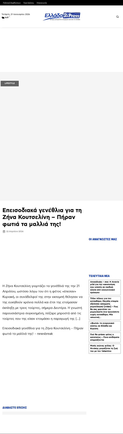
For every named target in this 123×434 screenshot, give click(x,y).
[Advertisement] (44, 201)
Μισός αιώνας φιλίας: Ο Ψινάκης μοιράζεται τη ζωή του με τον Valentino (104, 292)
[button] (117, 17)
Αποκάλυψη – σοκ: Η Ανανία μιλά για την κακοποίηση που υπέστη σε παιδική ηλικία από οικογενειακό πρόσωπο (104, 231)
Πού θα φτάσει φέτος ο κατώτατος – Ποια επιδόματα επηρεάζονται (104, 281)
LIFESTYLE (10, 83)
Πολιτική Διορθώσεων (98, 406)
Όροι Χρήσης (51, 406)
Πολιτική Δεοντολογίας (17, 415)
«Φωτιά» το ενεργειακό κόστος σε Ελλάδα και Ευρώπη (102, 270)
